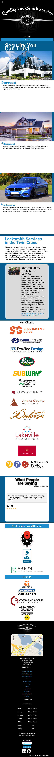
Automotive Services (27, 676)
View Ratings (27, 684)
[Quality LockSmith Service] (27, 16)
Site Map (27, 696)
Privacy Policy (27, 689)
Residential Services (27, 674)
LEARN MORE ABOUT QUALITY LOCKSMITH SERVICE (32, 315)
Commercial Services (27, 671)
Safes (27, 679)
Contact (27, 686)
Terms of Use (27, 691)
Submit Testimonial (27, 694)
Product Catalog (27, 681)
